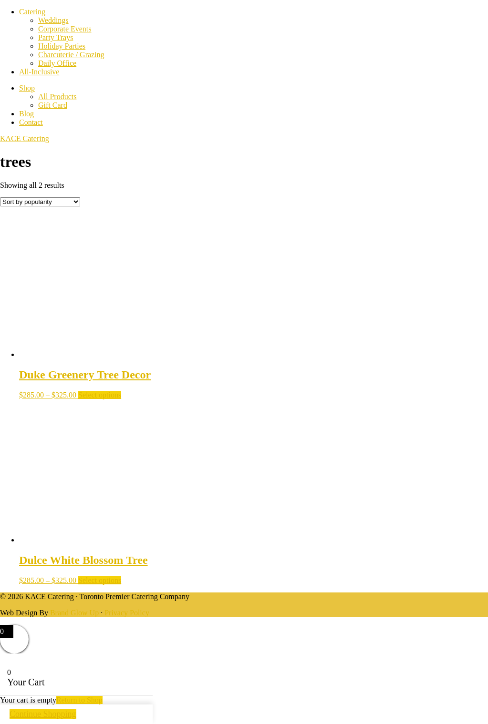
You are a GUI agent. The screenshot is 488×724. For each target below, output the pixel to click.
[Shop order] (40, 201)
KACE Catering (24, 138)
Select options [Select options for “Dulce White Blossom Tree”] (99, 580)
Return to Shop (79, 700)
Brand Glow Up (74, 613)
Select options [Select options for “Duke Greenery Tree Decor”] (99, 395)
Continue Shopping (43, 714)
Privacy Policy (126, 613)
